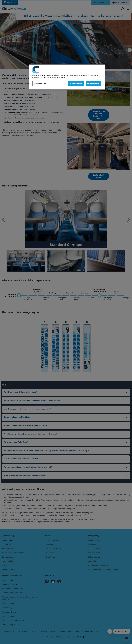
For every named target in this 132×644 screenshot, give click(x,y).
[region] (67, 77)
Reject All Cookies (76, 83)
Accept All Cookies (93, 83)
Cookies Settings (40, 83)
